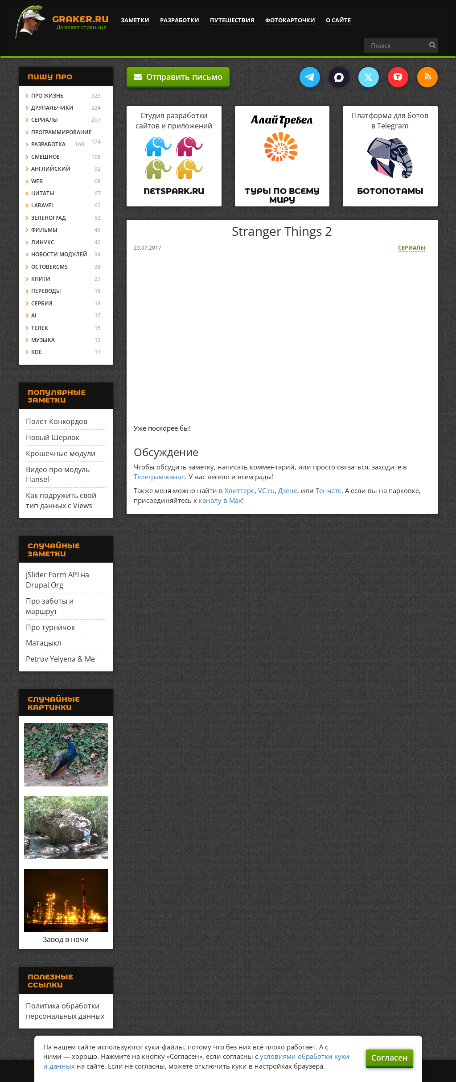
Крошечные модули (60, 453)
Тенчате (328, 490)
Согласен (389, 1057)
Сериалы (411, 247)
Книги (40, 279)
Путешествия (232, 20)
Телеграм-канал (159, 476)
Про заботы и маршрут (50, 606)
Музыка (43, 340)
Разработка (48, 144)
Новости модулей (59, 254)
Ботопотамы (390, 191)
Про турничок (50, 627)
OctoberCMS (49, 267)
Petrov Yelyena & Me (60, 659)
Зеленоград (48, 218)
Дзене (287, 490)
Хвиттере (240, 490)
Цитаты (42, 193)
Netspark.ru (174, 191)
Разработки (179, 20)
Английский (50, 169)
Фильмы (44, 230)
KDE (36, 352)
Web (37, 181)
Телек (39, 328)
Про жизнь (47, 95)
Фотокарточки (290, 20)
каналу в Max (220, 500)
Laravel (42, 205)
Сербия (42, 303)
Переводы (46, 291)
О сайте (338, 20)
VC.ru (266, 490)
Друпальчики (52, 107)
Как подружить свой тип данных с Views (61, 500)
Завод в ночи (66, 939)
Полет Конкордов (56, 421)
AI (34, 315)
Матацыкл (43, 643)
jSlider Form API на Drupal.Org (57, 580)
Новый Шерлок (52, 437)
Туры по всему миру (282, 195)
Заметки (135, 20)
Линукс (42, 242)
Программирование (61, 132)
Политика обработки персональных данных (65, 1011)
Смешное (45, 156)
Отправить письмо (178, 76)
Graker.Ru (80, 19)
